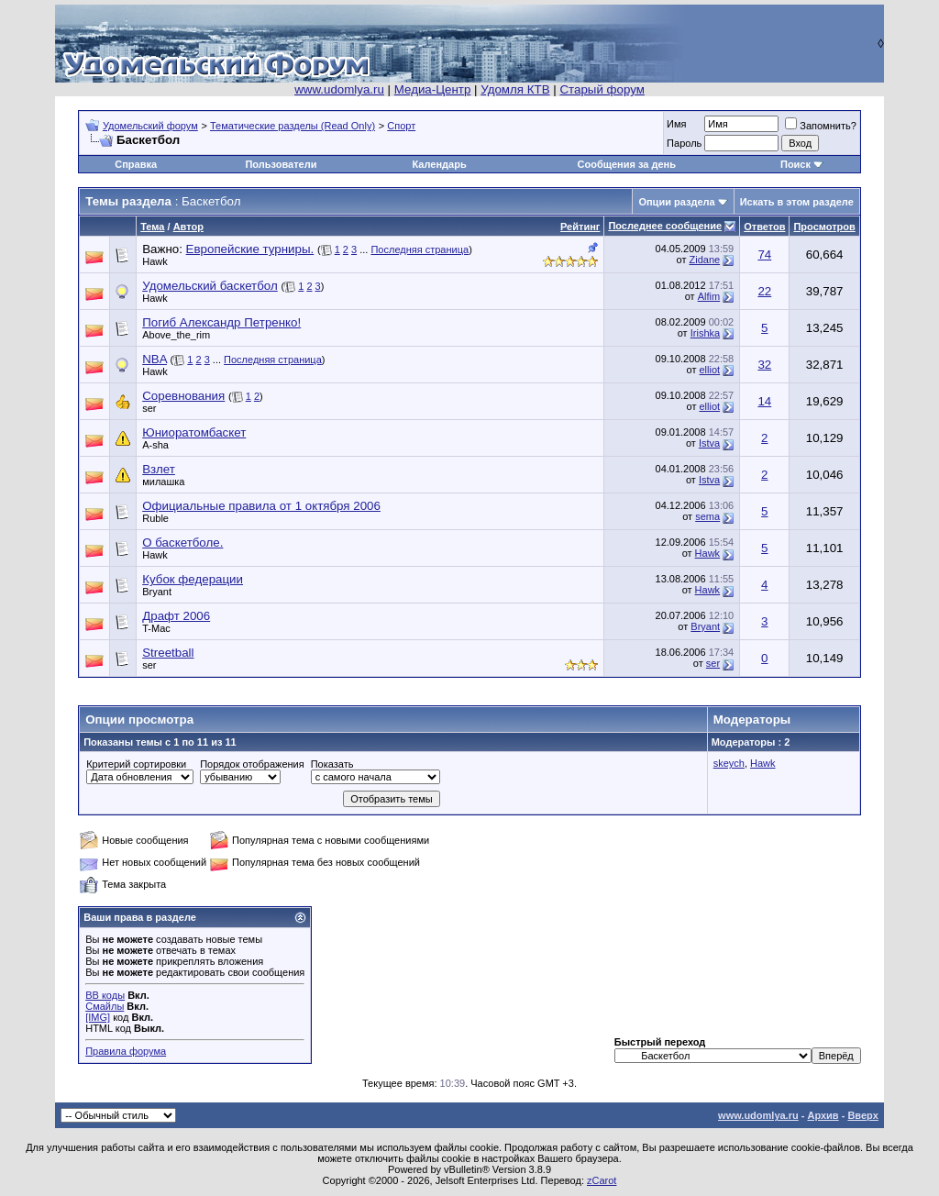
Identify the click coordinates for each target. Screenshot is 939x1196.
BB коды (105, 995)
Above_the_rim (176, 334)
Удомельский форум (150, 125)
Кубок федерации (192, 579)
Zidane (704, 259)
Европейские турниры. (250, 249)
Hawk (155, 261)
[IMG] (97, 1017)
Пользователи (280, 164)
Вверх (862, 1115)
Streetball (167, 652)
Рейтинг (580, 226)
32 (764, 364)
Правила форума (125, 1051)
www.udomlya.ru (339, 89)
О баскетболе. (182, 542)
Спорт (401, 125)
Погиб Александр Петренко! (221, 322)
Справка (136, 164)
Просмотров (824, 226)
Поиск (795, 164)
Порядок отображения (252, 764)
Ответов (764, 226)
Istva (709, 442)
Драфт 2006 (176, 616)
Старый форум (601, 89)
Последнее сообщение (665, 225)
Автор (188, 226)
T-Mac (156, 628)
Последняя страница (419, 249)
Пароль (684, 143)
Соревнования (183, 396)
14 (764, 401)
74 (764, 254)
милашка (163, 481)
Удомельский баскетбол (210, 286)
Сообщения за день (627, 164)
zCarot (601, 1180)
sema (707, 516)
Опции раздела (676, 201)
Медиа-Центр (432, 89)
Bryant (156, 591)
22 (764, 291)
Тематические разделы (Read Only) (292, 125)
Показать (332, 764)
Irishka (705, 332)
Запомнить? (820, 125)
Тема (152, 226)
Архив (822, 1115)
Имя (676, 123)
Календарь (440, 164)
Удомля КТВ (515, 89)
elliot (710, 369)
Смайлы (104, 1006)
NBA (154, 359)
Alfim (709, 296)
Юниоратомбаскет (194, 432)
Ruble (155, 518)
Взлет (158, 469)
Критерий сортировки (136, 764)
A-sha (155, 444)
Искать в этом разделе (797, 201)
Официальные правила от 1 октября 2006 (261, 506)
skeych (729, 763)
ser (149, 408)
